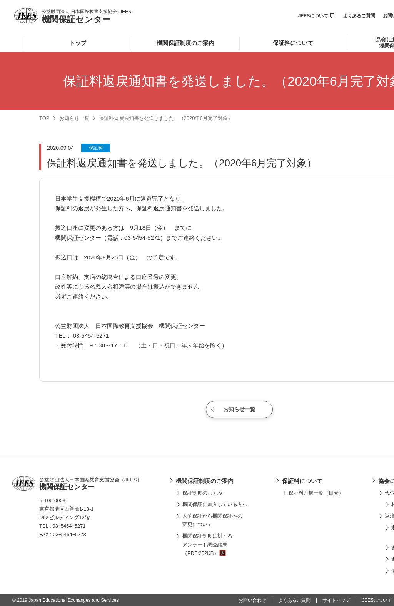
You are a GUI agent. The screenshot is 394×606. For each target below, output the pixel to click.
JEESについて (317, 15)
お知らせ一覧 (74, 118)
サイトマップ (336, 600)
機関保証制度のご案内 (185, 43)
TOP (44, 118)
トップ (78, 43)
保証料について (293, 43)
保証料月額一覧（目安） (316, 493)
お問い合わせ (252, 600)
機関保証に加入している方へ (214, 504)
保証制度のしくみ (202, 493)
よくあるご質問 (359, 15)
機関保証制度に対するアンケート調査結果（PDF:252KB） (207, 544)
